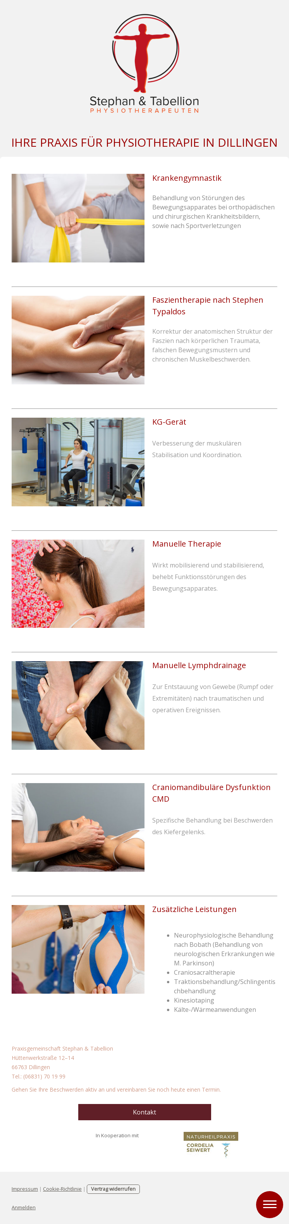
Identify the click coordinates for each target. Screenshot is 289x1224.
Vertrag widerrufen (113, 1188)
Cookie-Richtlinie (62, 1188)
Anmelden (24, 1207)
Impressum (25, 1188)
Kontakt (144, 1112)
